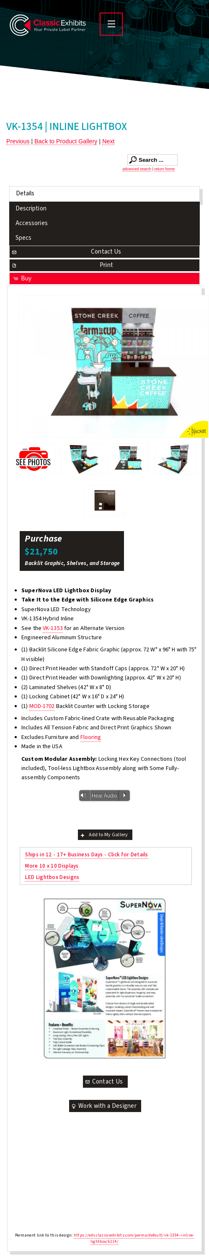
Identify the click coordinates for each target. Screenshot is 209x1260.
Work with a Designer (103, 1106)
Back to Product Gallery (65, 141)
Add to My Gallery (103, 834)
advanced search (137, 169)
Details (25, 193)
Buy (22, 278)
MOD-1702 (42, 706)
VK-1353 (53, 628)
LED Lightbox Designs (52, 877)
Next (108, 141)
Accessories (31, 223)
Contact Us (66, 251)
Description (30, 208)
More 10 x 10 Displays (51, 866)
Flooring (90, 737)
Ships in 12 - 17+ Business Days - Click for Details (86, 854)
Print (62, 265)
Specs (23, 237)
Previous (18, 141)
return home (164, 169)
